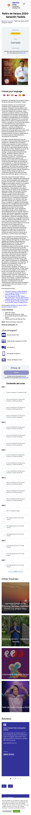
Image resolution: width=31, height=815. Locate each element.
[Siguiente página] (21, 571)
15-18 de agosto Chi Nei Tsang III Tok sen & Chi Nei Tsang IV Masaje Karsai (16, 301)
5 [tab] (20, 777)
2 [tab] (13, 777)
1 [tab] (10, 777)
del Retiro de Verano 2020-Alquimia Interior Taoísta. (14, 306)
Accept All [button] (16, 811)
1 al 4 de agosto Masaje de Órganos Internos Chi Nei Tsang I (16, 293)
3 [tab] (15, 777)
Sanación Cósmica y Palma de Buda (16, 291)
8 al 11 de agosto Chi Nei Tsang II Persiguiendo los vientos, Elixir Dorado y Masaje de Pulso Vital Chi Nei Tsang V (17, 297)
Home (4, 21)
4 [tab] (18, 777)
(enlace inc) (22, 53)
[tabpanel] (15, 431)
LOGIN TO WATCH (15, 33)
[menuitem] (4, 95)
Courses (10, 21)
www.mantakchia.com (10, 743)
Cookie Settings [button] (7, 811)
